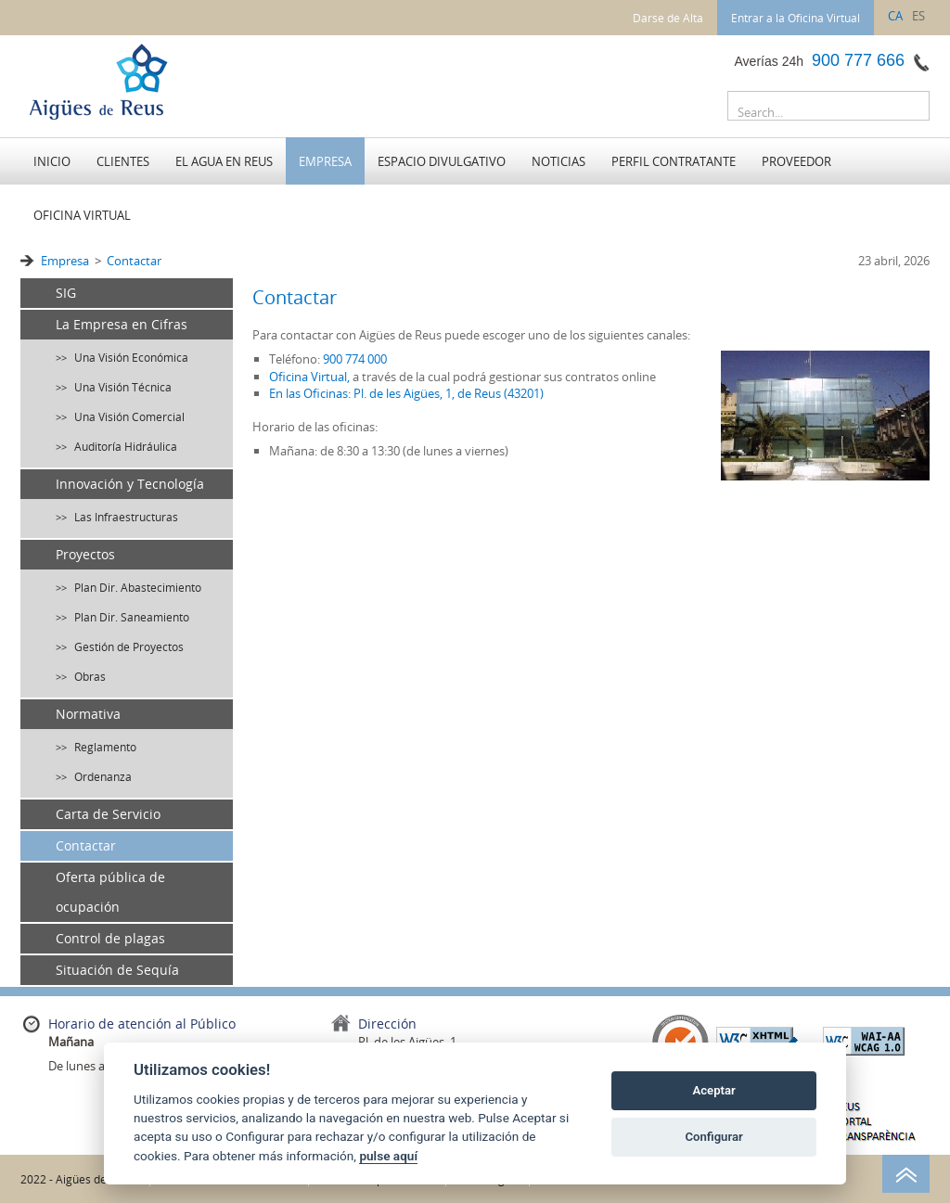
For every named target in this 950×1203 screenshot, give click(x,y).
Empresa (65, 260)
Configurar (714, 1137)
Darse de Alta (668, 17)
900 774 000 (355, 359)
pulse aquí (388, 1155)
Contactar (134, 260)
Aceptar (714, 1090)
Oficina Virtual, (309, 376)
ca (895, 15)
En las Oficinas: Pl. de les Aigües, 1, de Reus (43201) (406, 393)
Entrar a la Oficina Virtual (795, 17)
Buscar (911, 109)
